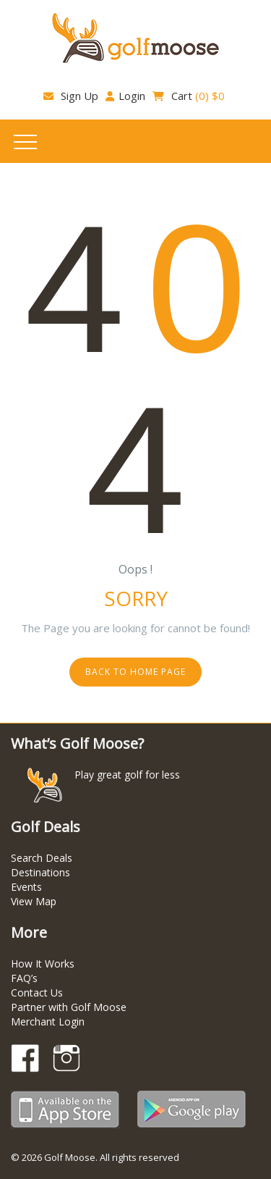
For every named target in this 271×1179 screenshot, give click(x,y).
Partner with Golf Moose (68, 1007)
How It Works (42, 963)
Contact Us (37, 992)
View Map (33, 901)
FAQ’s (24, 978)
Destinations (40, 872)
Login (125, 95)
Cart (188, 95)
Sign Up (70, 95)
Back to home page (135, 672)
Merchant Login (48, 1021)
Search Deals (41, 858)
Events (26, 887)
